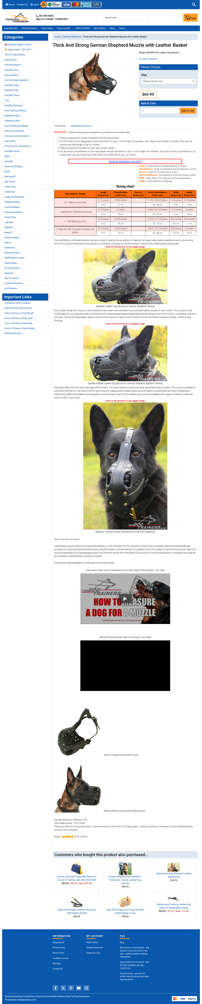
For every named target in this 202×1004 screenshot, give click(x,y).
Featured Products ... (15, 283)
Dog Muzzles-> (12, 70)
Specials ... (10, 273)
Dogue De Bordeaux (14, 197)
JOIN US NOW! (82, 28)
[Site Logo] (17, 17)
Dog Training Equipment (16, 80)
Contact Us (22, 4)
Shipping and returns (81, 126)
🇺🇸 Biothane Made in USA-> (18, 44)
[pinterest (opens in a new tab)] (71, 988)
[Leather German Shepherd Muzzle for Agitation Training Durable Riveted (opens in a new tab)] (125, 465)
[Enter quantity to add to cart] (160, 111)
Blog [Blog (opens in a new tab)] (112, 28)
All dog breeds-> (13, 268)
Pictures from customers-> (18, 146)
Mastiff (8, 232)
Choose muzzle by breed (17, 136)
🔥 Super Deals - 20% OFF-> (18, 49)
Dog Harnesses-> (13, 64)
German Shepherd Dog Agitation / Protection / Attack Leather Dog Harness (125, 880)
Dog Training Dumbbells (16, 126)
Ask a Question (148, 59)
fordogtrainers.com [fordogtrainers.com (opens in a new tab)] (26, 999)
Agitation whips (12, 115)
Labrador (9, 222)
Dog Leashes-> (12, 75)
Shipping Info (58, 942)
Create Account (93, 953)
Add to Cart (188, 110)
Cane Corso (10, 186)
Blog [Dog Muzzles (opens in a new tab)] (122, 942)
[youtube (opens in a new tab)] (79, 988)
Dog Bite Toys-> (12, 95)
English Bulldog (12, 202)
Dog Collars (47, 28)
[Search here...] (125, 17)
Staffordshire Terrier (15, 257)
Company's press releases (17, 303)
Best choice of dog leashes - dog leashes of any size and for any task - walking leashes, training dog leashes (134, 952)
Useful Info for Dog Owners (17, 308)
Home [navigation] (58, 36)
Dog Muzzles (10, 28)
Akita (7, 156)
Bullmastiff (10, 176)
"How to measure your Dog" (125, 161)
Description (60, 126)
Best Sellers (100, 28)
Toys (7, 100)
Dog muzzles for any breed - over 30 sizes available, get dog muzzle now (134, 965)
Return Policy (58, 953)
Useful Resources (13, 333)
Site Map (56, 963)
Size (144, 75)
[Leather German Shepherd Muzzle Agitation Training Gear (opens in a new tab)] (125, 276)
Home (10, 4)
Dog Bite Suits (12, 90)
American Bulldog (13, 166)
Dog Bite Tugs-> (12, 85)
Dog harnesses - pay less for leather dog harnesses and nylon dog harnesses (134, 976)
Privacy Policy (59, 947)
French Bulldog (12, 207)
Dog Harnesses (29, 28)
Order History (92, 942)
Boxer (7, 171)
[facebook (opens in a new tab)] (55, 988)
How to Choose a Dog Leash (18, 318)
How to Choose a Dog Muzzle (19, 313)
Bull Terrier (10, 181)
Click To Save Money (15, 54)
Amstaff (9, 161)
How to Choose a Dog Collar (18, 323)
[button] (194, 4)
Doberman (10, 191)
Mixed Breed (11, 263)
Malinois (9, 227)
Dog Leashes (64, 28)
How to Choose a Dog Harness (19, 328)
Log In (34, 4)
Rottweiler (10, 247)
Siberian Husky (12, 252)
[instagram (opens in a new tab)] (86, 988)
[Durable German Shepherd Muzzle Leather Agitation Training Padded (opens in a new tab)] (125, 353)
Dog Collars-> (11, 59)
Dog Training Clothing (15, 110)
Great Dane (10, 217)
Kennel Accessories (14, 131)
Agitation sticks (12, 120)
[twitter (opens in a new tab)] (63, 988)
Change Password (94, 947)
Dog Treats (10, 141)
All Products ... (12, 288)
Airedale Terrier (12, 151)
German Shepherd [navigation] (72, 36)
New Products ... (13, 278)
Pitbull (8, 242)
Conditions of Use (61, 958)
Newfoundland (12, 237)
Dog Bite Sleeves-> (14, 105)
